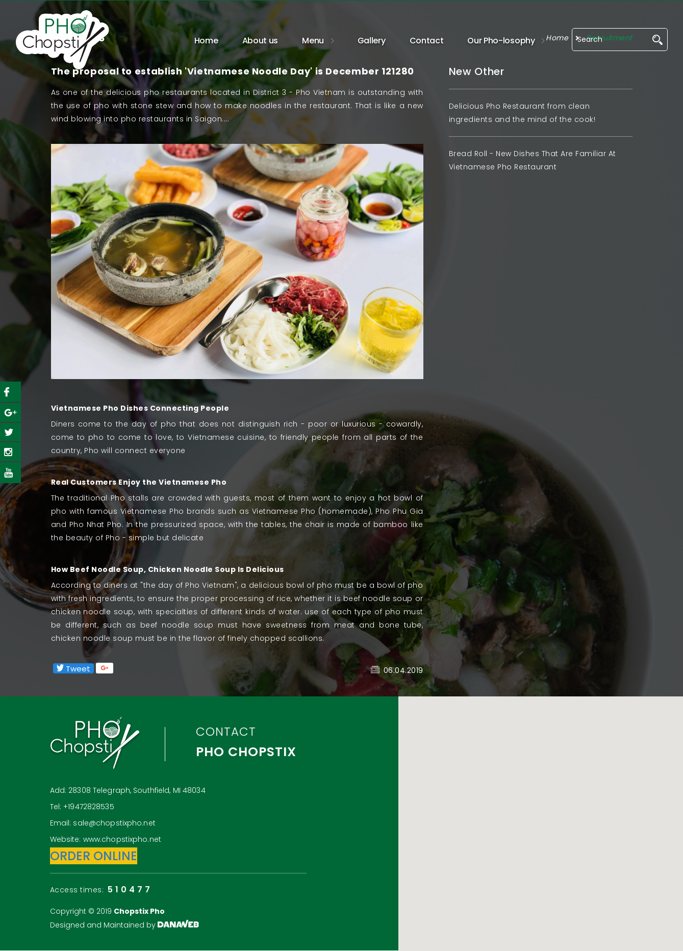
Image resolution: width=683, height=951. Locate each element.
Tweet (73, 668)
